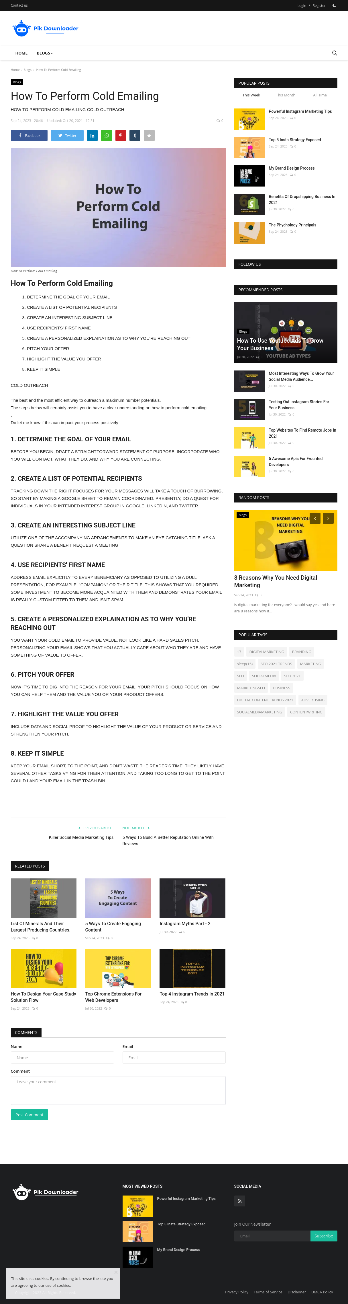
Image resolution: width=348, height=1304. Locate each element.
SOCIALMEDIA (264, 675)
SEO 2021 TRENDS (276, 663)
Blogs (27, 69)
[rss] (239, 1201)
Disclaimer (297, 1292)
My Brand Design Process (292, 168)
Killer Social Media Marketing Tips (81, 837)
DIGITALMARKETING (266, 651)
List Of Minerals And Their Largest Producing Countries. (41, 927)
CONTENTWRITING (306, 712)
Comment (20, 1071)
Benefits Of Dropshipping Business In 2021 (302, 199)
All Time (320, 95)
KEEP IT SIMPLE (43, 369)
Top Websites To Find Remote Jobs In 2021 (302, 433)
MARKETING (310, 663)
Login (302, 5)
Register (319, 5)
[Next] (329, 518)
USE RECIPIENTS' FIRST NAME (59, 327)
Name (17, 1046)
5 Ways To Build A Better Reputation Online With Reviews (168, 840)
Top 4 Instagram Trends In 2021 (192, 994)
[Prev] (314, 518)
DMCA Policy (322, 1292)
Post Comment (30, 1114)
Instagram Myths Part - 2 (185, 923)
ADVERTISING (313, 700)
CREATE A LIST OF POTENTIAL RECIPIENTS (72, 307)
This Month (285, 95)
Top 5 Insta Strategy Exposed (295, 139)
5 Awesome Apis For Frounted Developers (296, 461)
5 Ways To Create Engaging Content (113, 927)
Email (128, 1046)
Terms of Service (268, 1292)
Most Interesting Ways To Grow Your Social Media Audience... (301, 376)
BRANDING (301, 651)
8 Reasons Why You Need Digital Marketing (275, 581)
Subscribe (324, 1236)
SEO (240, 675)
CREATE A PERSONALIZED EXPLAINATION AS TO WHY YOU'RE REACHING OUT (108, 338)
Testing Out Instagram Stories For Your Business (299, 404)
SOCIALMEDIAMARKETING (259, 712)
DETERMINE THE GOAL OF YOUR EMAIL (68, 296)
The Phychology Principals (292, 225)
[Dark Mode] (334, 5)
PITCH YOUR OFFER (48, 348)
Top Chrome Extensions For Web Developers (113, 997)
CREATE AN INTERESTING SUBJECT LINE (70, 317)
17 (239, 651)
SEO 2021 (292, 675)
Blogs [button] (45, 53)
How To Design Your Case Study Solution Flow (43, 997)
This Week (251, 95)
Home (21, 53)
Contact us (19, 5)
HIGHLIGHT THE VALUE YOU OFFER (64, 358)
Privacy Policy (236, 1292)
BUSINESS (281, 687)
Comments (26, 1032)
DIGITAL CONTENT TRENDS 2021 (265, 700)
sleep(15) (245, 663)
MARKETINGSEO (251, 687)
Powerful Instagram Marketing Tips (300, 111)
